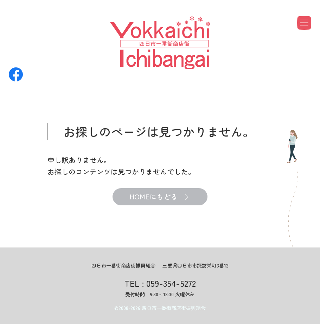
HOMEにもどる (158, 197)
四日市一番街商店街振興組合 (174, 307)
